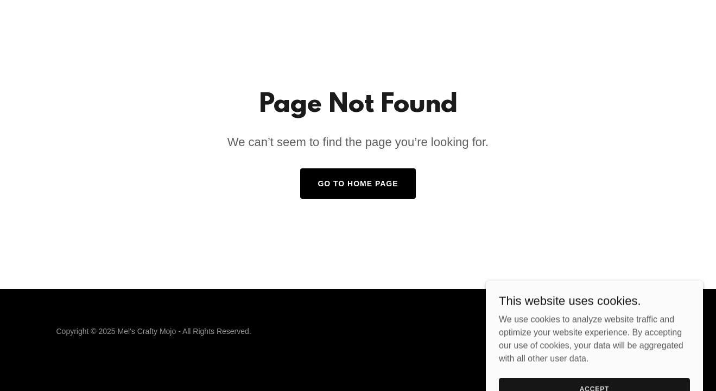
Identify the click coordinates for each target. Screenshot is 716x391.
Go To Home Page (358, 183)
